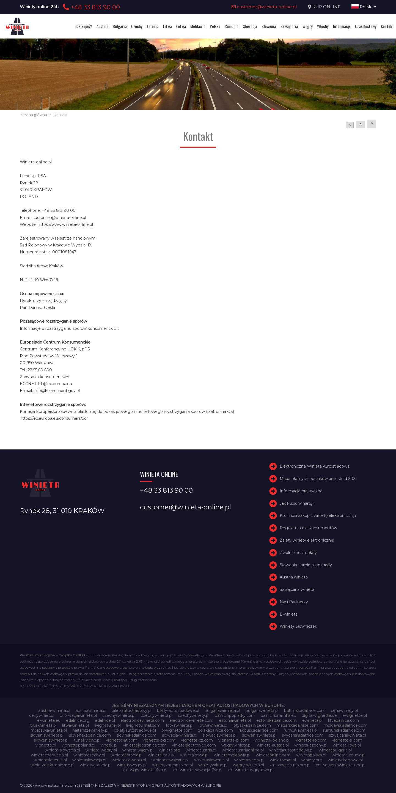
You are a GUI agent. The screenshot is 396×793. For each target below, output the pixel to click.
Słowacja (250, 26)
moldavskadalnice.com (345, 725)
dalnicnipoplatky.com (235, 715)
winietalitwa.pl (161, 755)
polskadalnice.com (215, 730)
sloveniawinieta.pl (47, 735)
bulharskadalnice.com (304, 710)
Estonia (153, 26)
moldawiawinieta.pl (49, 730)
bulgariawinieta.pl (262, 710)
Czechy (136, 26)
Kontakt (387, 26)
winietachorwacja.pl (49, 755)
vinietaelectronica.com (144, 745)
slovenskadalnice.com (90, 735)
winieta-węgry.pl (137, 750)
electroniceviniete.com (191, 720)
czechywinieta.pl (156, 715)
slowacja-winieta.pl (179, 735)
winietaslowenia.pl (129, 760)
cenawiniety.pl (344, 710)
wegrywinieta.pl (236, 745)
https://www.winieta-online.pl (65, 224)
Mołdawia (197, 26)
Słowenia (269, 26)
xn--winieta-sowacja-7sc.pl (197, 769)
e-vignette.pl (354, 715)
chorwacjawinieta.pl (78, 715)
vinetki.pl (109, 745)
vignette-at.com (121, 740)
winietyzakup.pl (212, 764)
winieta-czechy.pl (310, 745)
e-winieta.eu (49, 720)
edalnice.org (77, 720)
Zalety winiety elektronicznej (307, 540)
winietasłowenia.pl (211, 760)
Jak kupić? (83, 26)
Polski (363, 6)
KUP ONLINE (326, 6)
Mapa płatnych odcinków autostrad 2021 (318, 478)
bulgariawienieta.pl (222, 710)
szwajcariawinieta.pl (347, 735)
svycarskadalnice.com (302, 735)
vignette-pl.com (233, 740)
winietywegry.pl (132, 764)
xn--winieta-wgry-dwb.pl (250, 769)
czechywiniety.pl (193, 715)
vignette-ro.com (310, 740)
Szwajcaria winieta (297, 589)
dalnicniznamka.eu (278, 715)
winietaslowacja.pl (89, 760)
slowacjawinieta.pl (220, 735)
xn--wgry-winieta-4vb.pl (145, 769)
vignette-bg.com (159, 740)
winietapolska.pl (311, 755)
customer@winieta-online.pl (264, 6)
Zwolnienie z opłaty (298, 552)
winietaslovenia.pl (50, 760)
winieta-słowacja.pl (62, 750)
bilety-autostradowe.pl (178, 710)
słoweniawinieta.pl (51, 740)
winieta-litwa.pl (347, 745)
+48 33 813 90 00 (90, 7)
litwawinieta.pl (75, 725)
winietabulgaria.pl (335, 750)
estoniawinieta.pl (235, 720)
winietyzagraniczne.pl (172, 764)
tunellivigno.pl (87, 740)
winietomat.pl (283, 760)
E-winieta (289, 614)
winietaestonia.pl (126, 755)
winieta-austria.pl (273, 745)
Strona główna (34, 115)
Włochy (323, 26)
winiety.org (311, 760)
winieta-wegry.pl (101, 750)
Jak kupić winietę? (297, 503)
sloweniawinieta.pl (259, 735)
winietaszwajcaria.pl (170, 760)
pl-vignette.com (176, 730)
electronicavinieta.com (142, 720)
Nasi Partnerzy (294, 601)
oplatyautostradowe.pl (135, 730)
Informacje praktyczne (301, 491)
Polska (215, 26)
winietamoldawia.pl (232, 755)
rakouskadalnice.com (258, 730)
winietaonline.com (273, 755)
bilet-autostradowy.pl (132, 710)
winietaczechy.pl (89, 755)
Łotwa (181, 26)
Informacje (342, 26)
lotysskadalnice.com (252, 725)
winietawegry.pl (249, 760)
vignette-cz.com (197, 740)
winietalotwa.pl (194, 755)
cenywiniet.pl (41, 715)
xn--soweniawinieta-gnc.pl (340, 764)
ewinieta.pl (312, 720)
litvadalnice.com (343, 720)
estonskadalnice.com (276, 720)
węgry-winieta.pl (248, 764)
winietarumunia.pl (348, 755)
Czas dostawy (365, 26)
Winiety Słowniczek (298, 626)
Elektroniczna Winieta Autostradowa (315, 466)
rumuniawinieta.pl (301, 730)
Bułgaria (120, 26)
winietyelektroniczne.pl (52, 764)
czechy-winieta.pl (118, 715)
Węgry (307, 26)
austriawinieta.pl (91, 710)
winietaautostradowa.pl (291, 750)
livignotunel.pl (107, 725)
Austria (102, 26)
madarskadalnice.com (297, 725)
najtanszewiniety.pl (90, 730)
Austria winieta (294, 577)
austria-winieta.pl (54, 710)
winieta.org (169, 750)
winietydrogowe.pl (345, 760)
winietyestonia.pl (95, 764)
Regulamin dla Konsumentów (308, 527)
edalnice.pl (105, 720)
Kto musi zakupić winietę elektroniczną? (318, 515)
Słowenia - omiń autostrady (306, 564)
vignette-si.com (347, 740)
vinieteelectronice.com (194, 745)
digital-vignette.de (319, 715)
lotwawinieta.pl (213, 725)
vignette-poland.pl (272, 740)
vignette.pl (45, 745)
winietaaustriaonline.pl (243, 750)
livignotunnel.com (143, 725)
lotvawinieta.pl (179, 725)
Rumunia (231, 26)
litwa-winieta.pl (43, 725)
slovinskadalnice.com (136, 735)
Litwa (167, 26)
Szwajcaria (289, 26)
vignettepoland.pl (78, 745)
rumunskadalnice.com (344, 730)
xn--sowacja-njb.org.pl (290, 764)
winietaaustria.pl (201, 750)
